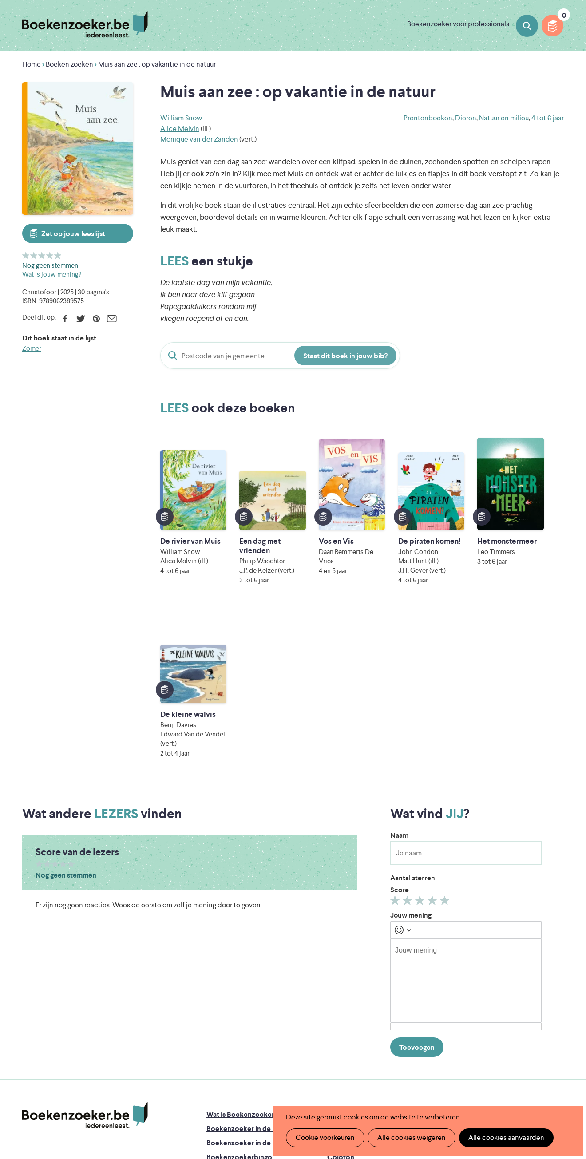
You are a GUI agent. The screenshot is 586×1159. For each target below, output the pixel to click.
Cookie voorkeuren (324, 1137)
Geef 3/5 (42, 255)
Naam (399, 671)
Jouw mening (411, 751)
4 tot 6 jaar (547, 118)
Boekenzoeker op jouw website (378, 964)
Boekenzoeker (85, 24)
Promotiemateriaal (235, 1007)
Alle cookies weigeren (410, 1137)
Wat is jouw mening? (51, 274)
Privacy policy (542, 948)
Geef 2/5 (34, 255)
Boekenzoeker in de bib (244, 979)
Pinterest (96, 319)
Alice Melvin (179, 128)
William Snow (181, 118)
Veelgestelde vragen (238, 1021)
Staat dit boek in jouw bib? (345, 355)
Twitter (80, 319)
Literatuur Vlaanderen (525, 1048)
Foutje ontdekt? (352, 950)
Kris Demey (351, 1085)
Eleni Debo (273, 1085)
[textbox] (466, 817)
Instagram (556, 988)
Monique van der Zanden (199, 139)
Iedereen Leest (335, 1048)
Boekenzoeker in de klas (245, 964)
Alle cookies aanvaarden (504, 1137)
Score (399, 726)
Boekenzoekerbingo (239, 993)
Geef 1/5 (26, 255)
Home (31, 64)
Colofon (340, 993)
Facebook (65, 319)
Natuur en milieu (504, 118)
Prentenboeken (428, 118)
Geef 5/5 (58, 255)
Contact (340, 1007)
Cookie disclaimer (535, 959)
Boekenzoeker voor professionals (458, 23)
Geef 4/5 (50, 255)
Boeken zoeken (527, 26)
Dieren (465, 118)
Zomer (31, 348)
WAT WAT (287, 1073)
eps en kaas (432, 1085)
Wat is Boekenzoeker (240, 950)
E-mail (111, 319)
